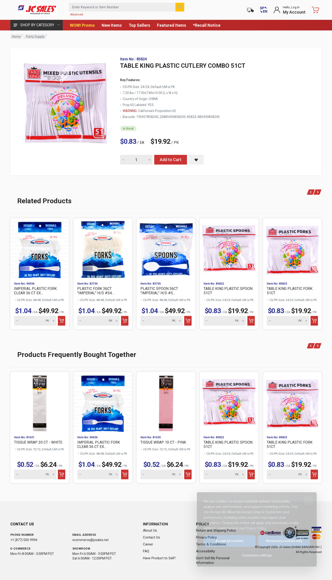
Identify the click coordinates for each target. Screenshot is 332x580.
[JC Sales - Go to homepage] (36, 10)
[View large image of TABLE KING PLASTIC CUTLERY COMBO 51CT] (66, 103)
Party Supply (35, 36)
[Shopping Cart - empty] (315, 10)
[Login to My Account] (289, 10)
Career (148, 544)
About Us (150, 530)
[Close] (305, 500)
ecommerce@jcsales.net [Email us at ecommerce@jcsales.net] (90, 540)
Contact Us (151, 537)
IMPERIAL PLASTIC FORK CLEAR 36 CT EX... (35, 290)
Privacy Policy (252, 528)
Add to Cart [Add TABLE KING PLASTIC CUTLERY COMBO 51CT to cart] (170, 159)
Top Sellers (139, 25)
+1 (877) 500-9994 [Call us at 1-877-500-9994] (23, 540)
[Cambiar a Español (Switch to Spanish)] (263, 10)
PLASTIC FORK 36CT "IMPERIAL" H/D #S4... (95, 290)
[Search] (179, 7)
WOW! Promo (82, 25)
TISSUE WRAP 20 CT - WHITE (38, 442)
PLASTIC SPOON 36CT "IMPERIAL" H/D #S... (159, 290)
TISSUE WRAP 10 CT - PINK (163, 442)
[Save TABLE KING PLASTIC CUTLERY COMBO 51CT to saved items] (196, 160)
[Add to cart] (61, 321)
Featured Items (171, 25)
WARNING (130, 111)
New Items (112, 25)
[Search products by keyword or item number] (126, 7)
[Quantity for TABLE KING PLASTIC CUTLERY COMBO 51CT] (136, 160)
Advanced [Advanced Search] (76, 14)
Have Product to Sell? (159, 558)
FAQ (146, 551)
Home (16, 36)
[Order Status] (250, 10)
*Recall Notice (206, 25)
